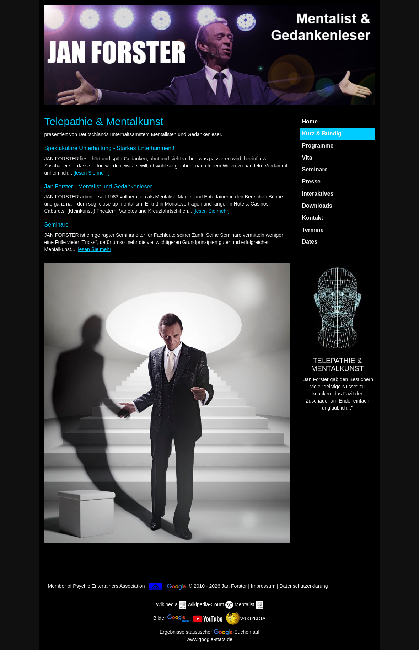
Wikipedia (167, 604)
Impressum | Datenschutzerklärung (289, 586)
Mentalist (244, 604)
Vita (307, 158)
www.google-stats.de (209, 639)
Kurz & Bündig (322, 133)
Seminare (315, 169)
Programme (318, 146)
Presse (311, 182)
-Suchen (232, 632)
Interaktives (318, 194)
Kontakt (312, 218)
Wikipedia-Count (206, 604)
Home (310, 121)
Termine (313, 230)
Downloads (317, 206)
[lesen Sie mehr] (91, 173)
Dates (310, 242)
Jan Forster (234, 586)
